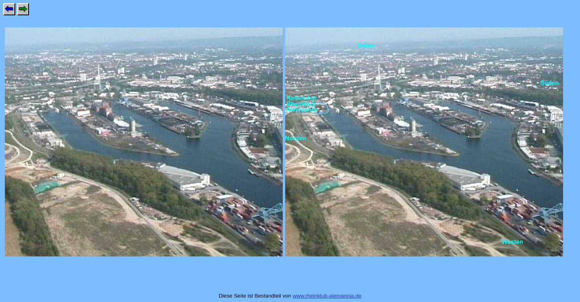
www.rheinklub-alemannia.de (327, 296)
